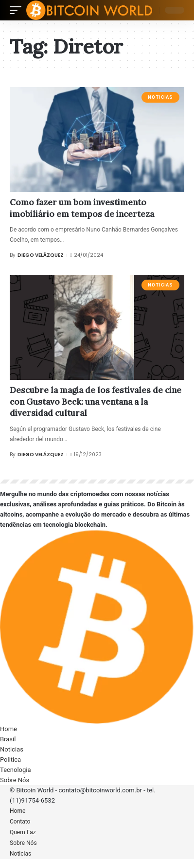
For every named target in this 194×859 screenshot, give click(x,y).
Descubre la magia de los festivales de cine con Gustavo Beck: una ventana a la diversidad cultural (95, 402)
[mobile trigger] (18, 10)
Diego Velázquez (41, 255)
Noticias (160, 97)
